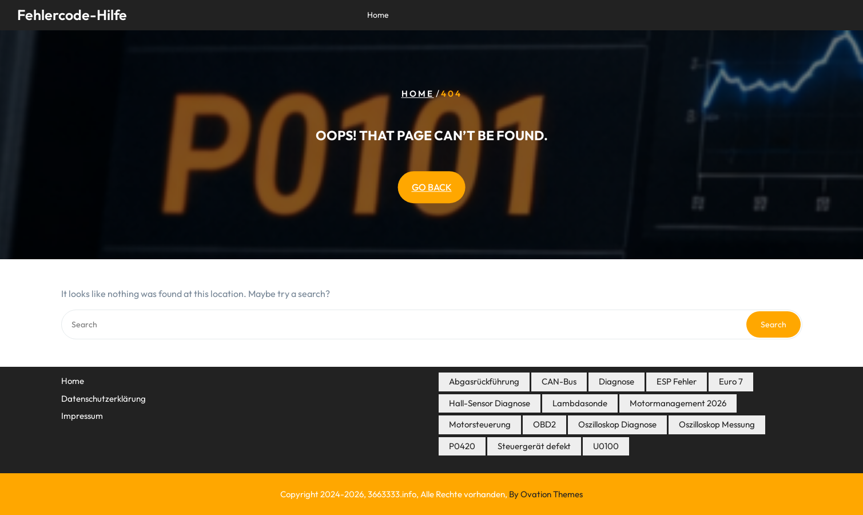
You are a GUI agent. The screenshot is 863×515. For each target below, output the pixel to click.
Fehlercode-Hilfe (72, 15)
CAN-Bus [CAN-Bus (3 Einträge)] (559, 381)
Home (378, 15)
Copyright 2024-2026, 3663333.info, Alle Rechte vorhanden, (431, 494)
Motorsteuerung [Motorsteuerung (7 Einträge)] (480, 424)
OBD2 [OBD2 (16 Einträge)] (544, 424)
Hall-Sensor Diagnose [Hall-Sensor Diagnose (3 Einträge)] (489, 403)
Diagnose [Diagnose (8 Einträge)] (616, 381)
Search (773, 324)
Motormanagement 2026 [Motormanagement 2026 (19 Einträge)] (678, 403)
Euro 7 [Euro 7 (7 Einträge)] (731, 381)
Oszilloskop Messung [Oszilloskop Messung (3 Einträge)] (717, 424)
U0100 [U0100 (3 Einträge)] (606, 446)
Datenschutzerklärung (103, 398)
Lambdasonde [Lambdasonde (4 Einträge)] (579, 403)
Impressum (82, 415)
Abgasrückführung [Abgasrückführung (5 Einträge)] (484, 381)
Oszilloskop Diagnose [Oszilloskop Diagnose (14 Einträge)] (617, 424)
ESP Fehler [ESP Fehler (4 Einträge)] (677, 381)
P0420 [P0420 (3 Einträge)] (462, 446)
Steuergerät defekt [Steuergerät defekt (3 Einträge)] (534, 446)
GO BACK (432, 187)
